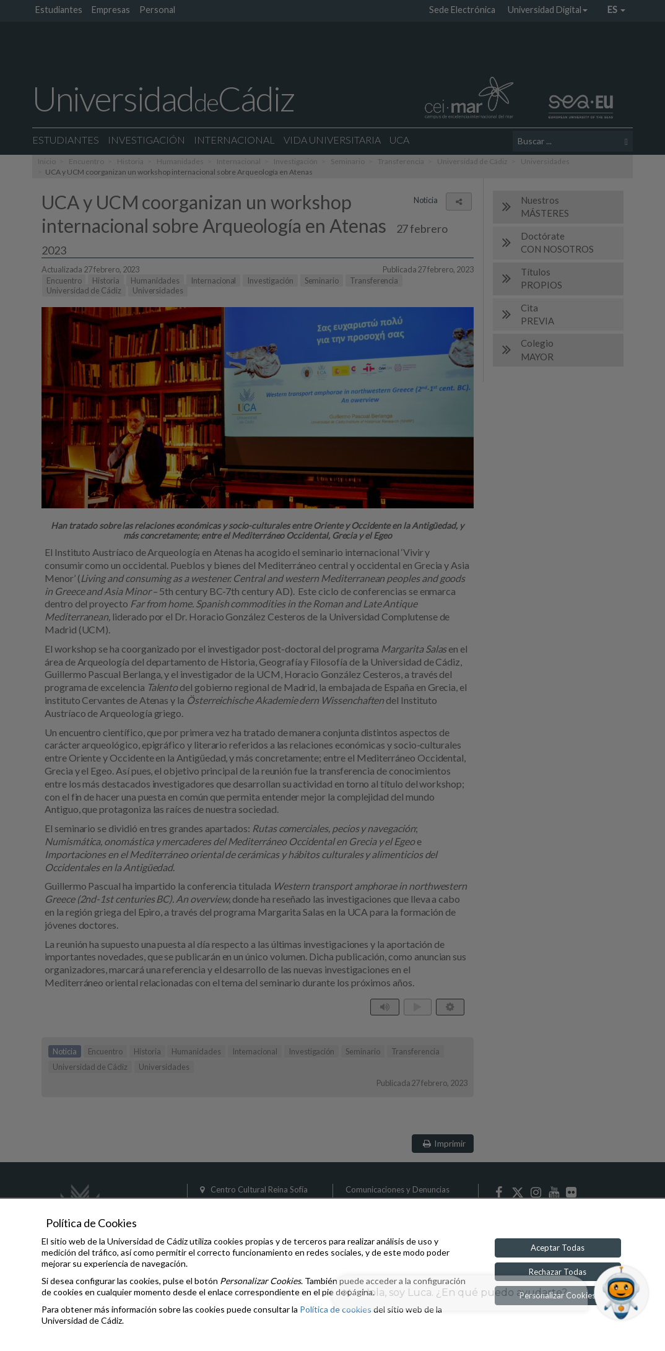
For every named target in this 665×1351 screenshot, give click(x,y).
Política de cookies (336, 1309)
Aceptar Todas (558, 1248)
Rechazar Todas (557, 1272)
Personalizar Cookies (557, 1295)
